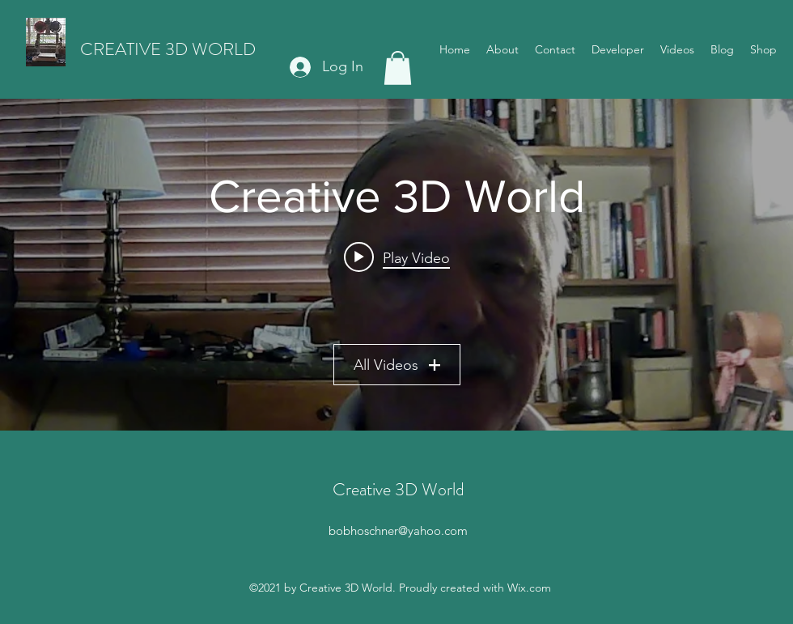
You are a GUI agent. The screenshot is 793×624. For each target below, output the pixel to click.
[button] (398, 68)
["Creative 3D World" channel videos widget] (396, 265)
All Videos (397, 364)
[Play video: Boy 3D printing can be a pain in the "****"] (397, 256)
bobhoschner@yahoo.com (398, 530)
